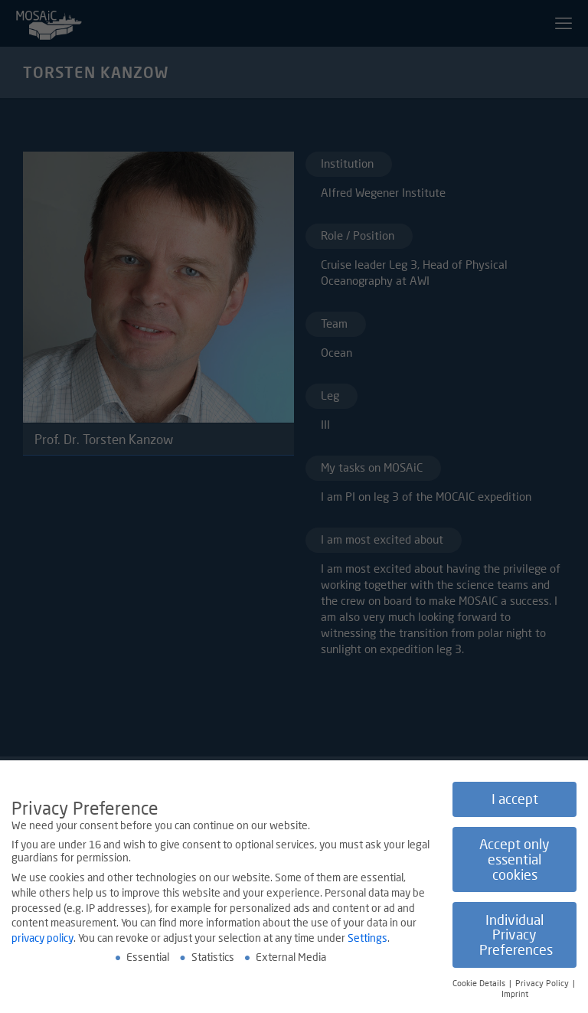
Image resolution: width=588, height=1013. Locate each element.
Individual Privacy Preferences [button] (516, 935)
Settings (367, 937)
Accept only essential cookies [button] (514, 860)
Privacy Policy (543, 983)
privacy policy (42, 937)
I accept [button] (515, 800)
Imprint (514, 994)
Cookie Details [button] (480, 983)
